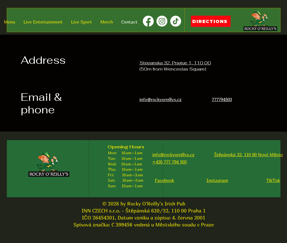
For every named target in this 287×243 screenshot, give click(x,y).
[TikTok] (175, 21)
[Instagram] (161, 21)
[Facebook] (148, 21)
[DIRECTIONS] (211, 21)
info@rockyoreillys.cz (173, 154)
